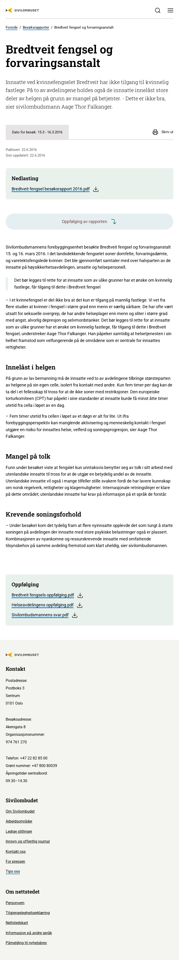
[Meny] (170, 10)
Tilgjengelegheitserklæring (28, 913)
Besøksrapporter (36, 27)
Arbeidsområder (19, 821)
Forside (12, 27)
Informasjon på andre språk (29, 933)
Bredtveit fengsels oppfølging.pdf (47, 595)
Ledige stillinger (19, 831)
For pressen (15, 861)
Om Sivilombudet (20, 811)
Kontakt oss (16, 851)
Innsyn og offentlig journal (28, 841)
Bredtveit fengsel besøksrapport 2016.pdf (55, 189)
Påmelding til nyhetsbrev (26, 943)
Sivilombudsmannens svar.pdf (45, 615)
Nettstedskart (17, 923)
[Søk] (157, 10)
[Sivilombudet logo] (22, 10)
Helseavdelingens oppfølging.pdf (47, 605)
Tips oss (13, 871)
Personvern (15, 903)
